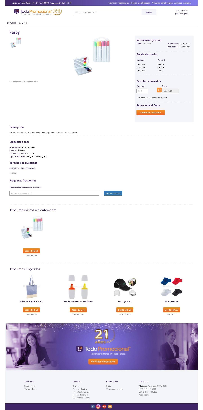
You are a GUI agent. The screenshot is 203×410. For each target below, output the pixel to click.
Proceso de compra (80, 395)
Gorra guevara (125, 301)
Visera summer (171, 301)
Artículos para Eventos (162, 3)
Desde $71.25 (125, 309)
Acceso (177, 3)
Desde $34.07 (171, 309)
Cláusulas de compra (81, 398)
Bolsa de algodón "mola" (31, 301)
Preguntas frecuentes (81, 392)
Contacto (187, 3)
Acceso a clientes (80, 389)
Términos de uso (30, 389)
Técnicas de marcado (114, 389)
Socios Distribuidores (140, 3)
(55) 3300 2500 (151, 392)
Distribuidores (144, 395)
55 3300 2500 (24, 3)
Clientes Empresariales (118, 3)
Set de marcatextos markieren (78, 301)
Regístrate (77, 386)
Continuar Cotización (150, 112)
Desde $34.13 (31, 309)
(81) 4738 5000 (150, 389)
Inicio (18, 23)
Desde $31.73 (78, 309)
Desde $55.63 (31, 250)
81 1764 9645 (65, 3)
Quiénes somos (30, 386)
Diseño (108, 386)
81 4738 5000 (42, 3)
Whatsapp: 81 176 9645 (157, 386)
